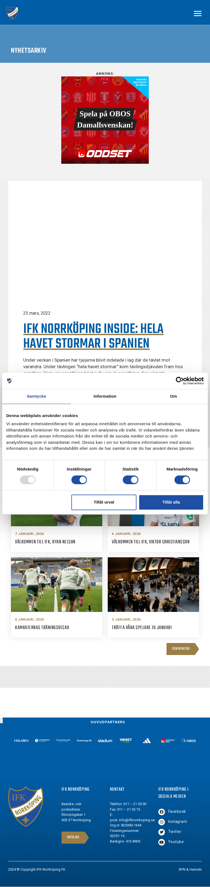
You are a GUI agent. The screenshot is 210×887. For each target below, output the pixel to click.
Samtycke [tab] (36, 396)
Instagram (177, 821)
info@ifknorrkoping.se (137, 820)
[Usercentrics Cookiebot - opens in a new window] (180, 381)
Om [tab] (173, 396)
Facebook (177, 811)
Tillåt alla (171, 502)
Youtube (176, 842)
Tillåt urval (104, 502)
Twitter (175, 831)
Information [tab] (105, 396)
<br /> (105, 120)
